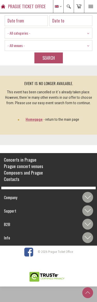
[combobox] (48, 33)
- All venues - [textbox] (16, 45)
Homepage (34, 119)
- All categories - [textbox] (19, 33)
